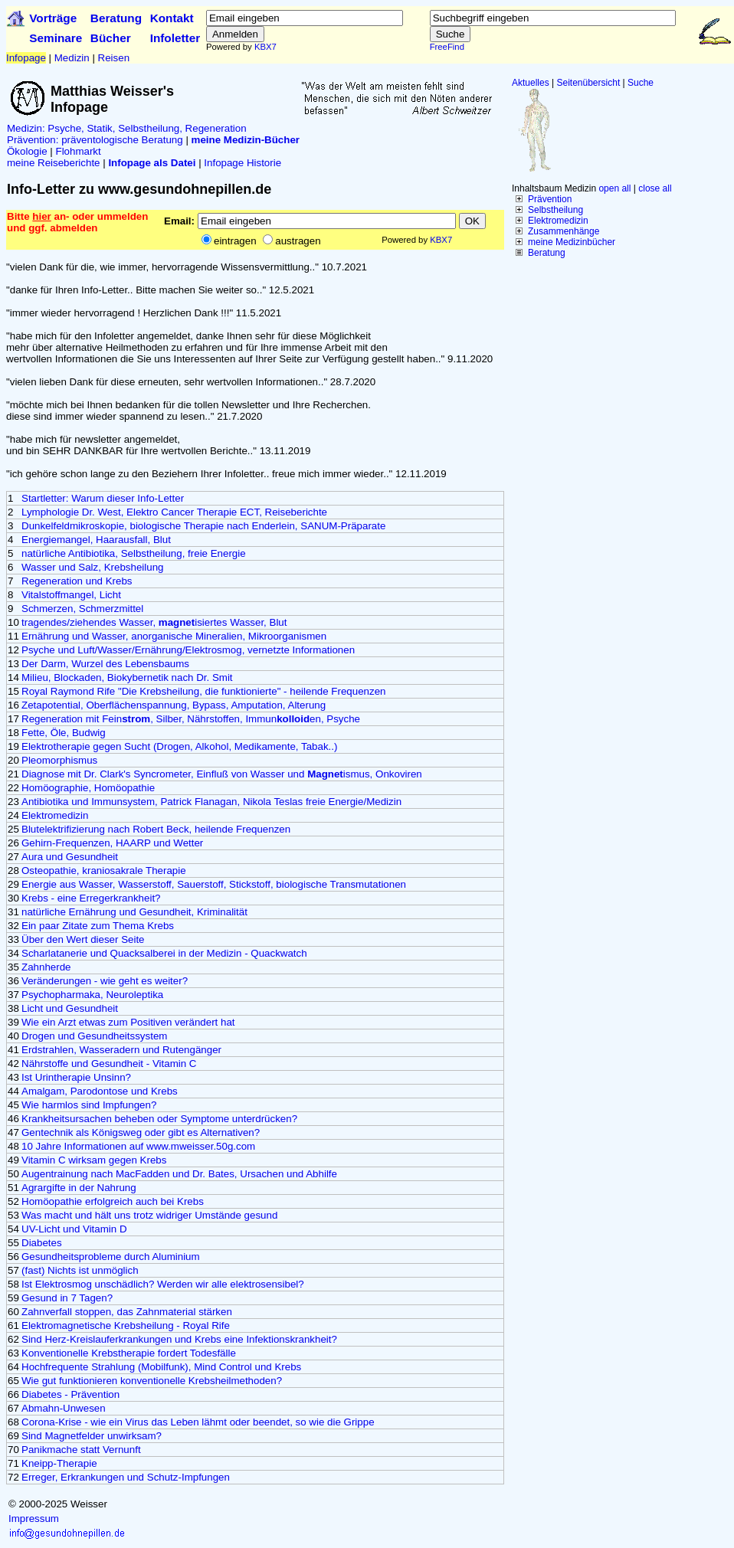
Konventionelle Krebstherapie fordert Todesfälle (128, 1353)
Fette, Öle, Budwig (63, 732)
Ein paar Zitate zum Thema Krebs (97, 925)
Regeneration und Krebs (77, 581)
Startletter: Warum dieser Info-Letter (102, 498)
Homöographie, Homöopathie (88, 788)
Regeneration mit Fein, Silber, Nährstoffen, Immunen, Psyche (190, 719)
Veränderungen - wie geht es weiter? (104, 981)
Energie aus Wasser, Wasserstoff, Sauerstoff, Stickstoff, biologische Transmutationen (213, 884)
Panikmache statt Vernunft (81, 1449)
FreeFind (447, 46)
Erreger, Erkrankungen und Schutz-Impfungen (125, 1477)
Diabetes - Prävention (70, 1394)
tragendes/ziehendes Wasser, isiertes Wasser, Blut (154, 622)
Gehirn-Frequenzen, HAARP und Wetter (112, 843)
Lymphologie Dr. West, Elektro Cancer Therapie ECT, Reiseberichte (174, 512)
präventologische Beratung (122, 140)
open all (614, 188)
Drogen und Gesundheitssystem (94, 1036)
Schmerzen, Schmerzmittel (82, 608)
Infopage (26, 58)
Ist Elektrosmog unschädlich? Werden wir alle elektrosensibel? (162, 1284)
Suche (641, 82)
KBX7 (265, 46)
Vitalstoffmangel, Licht (71, 595)
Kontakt (172, 18)
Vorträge (53, 18)
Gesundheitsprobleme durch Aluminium (110, 1256)
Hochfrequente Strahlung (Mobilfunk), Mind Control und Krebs (161, 1367)
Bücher (110, 37)
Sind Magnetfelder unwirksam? (91, 1436)
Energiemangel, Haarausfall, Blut (96, 539)
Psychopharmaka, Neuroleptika (92, 994)
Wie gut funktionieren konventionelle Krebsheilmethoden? (151, 1380)
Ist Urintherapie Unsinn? (76, 1077)
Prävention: (32, 140)
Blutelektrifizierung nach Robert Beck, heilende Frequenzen (155, 829)
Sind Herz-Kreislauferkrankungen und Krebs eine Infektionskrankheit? (179, 1339)
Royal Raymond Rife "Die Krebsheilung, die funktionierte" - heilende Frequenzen (203, 691)
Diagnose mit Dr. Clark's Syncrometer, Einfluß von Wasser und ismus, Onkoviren (221, 774)
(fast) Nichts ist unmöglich (80, 1270)
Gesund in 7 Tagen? (67, 1298)
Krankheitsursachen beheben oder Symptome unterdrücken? (159, 1118)
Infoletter (175, 37)
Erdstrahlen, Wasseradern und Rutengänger (121, 1049)
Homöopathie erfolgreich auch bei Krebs (112, 1201)
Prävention (550, 199)
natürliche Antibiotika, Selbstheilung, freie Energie (133, 553)
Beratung (116, 18)
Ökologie (27, 151)
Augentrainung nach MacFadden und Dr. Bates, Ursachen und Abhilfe (179, 1174)
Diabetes (41, 1243)
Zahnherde (45, 967)
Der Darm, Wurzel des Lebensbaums (105, 663)
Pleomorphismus (59, 760)
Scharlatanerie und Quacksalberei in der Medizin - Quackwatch (164, 953)
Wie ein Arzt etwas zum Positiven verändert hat (128, 1022)
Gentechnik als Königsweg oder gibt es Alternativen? (140, 1132)
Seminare (55, 37)
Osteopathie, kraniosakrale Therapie (103, 870)
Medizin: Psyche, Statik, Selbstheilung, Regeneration (127, 128)
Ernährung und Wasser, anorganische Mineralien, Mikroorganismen (173, 636)
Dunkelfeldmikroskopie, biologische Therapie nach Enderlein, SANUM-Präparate (203, 526)
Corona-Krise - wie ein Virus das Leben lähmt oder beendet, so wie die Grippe (198, 1422)
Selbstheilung (555, 210)
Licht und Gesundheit (69, 1008)
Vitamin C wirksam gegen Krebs (93, 1160)
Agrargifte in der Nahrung (78, 1187)
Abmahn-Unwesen (63, 1408)
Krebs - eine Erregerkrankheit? (91, 898)
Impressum (33, 1518)
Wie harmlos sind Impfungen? (88, 1105)
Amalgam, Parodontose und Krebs (99, 1091)
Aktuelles (530, 82)
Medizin (72, 58)
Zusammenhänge (563, 231)
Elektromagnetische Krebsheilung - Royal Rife (125, 1325)
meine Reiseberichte (53, 163)
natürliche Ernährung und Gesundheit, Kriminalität (134, 912)
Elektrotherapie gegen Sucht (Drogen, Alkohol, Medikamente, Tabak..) (179, 746)
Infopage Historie (242, 163)
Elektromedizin (558, 220)
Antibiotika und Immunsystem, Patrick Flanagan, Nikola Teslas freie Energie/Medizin (211, 801)
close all (654, 188)
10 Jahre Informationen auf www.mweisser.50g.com (138, 1146)
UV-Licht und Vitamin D (74, 1229)
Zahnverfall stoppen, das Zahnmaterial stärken (126, 1311)
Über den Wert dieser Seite (83, 939)
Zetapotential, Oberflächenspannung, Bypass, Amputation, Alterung (173, 705)
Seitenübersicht (589, 82)
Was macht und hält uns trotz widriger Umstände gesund (149, 1215)
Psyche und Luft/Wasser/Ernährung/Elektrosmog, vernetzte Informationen (188, 650)
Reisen (114, 58)
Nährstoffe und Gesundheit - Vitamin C (108, 1063)
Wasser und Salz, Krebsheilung (92, 567)
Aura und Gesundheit (69, 856)
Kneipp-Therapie (59, 1463)
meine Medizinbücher (571, 242)
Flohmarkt (77, 151)
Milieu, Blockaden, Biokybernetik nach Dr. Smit (127, 677)
